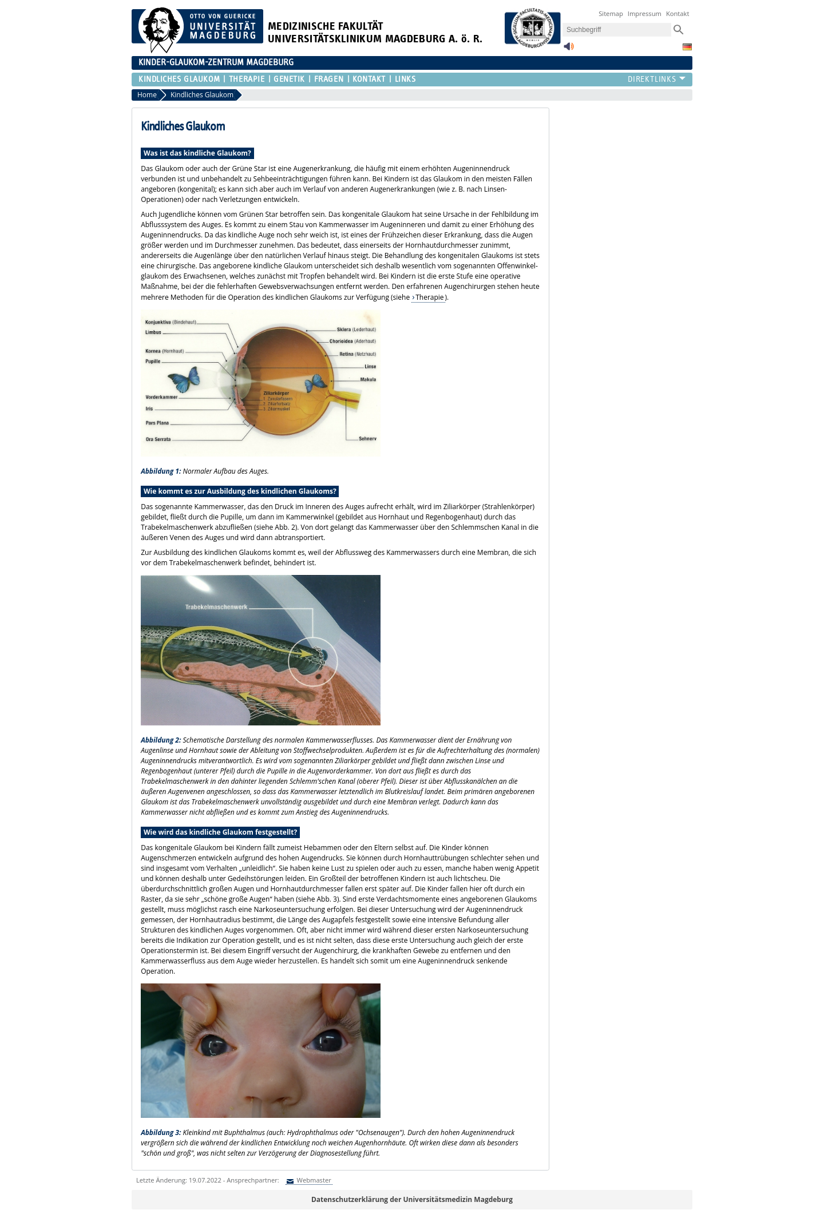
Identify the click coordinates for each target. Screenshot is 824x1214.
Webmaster (313, 1180)
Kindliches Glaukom (179, 79)
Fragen (328, 79)
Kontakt (678, 13)
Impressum (644, 13)
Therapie (246, 79)
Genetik (289, 79)
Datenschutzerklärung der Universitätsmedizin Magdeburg (412, 1199)
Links (405, 79)
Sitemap (611, 13)
